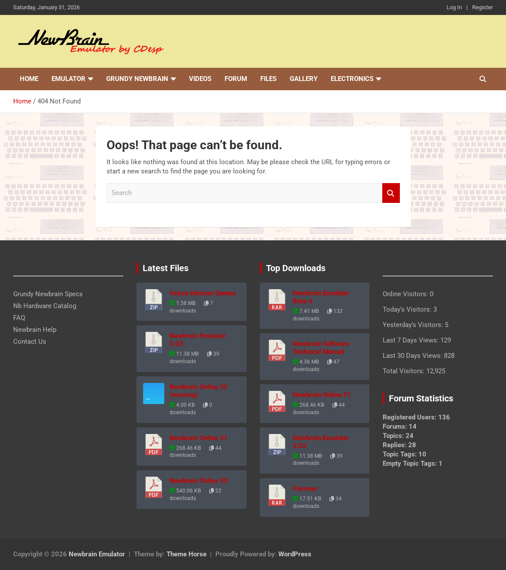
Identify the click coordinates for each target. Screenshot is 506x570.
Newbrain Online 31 (199, 438)
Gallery (304, 79)
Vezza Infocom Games (203, 293)
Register (482, 7)
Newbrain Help (34, 330)
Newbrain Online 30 (199, 481)
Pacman (305, 489)
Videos (200, 79)
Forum (236, 79)
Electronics (352, 79)
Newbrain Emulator (97, 554)
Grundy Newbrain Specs (48, 294)
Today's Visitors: (408, 309)
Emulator (68, 79)
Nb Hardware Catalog (44, 306)
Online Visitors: (406, 294)
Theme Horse (186, 554)
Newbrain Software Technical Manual (321, 348)
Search (391, 193)
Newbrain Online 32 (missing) (199, 391)
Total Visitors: (404, 371)
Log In (454, 7)
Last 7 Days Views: (411, 340)
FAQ (19, 318)
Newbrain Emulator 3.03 (198, 340)
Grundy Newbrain (137, 79)
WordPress (294, 554)
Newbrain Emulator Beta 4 (321, 297)
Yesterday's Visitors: (414, 325)
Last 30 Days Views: (413, 356)
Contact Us (29, 342)
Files (268, 79)
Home (29, 79)
